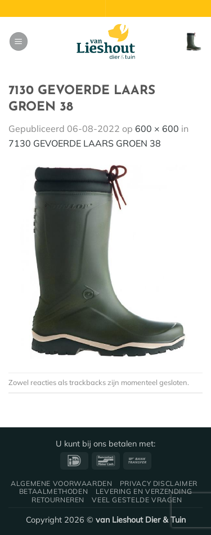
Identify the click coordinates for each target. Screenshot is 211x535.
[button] (19, 41)
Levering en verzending (144, 491)
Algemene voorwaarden (61, 483)
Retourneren (58, 500)
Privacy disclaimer (158, 483)
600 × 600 (157, 128)
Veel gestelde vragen (137, 500)
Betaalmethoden (53, 491)
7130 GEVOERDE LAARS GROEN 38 (84, 143)
